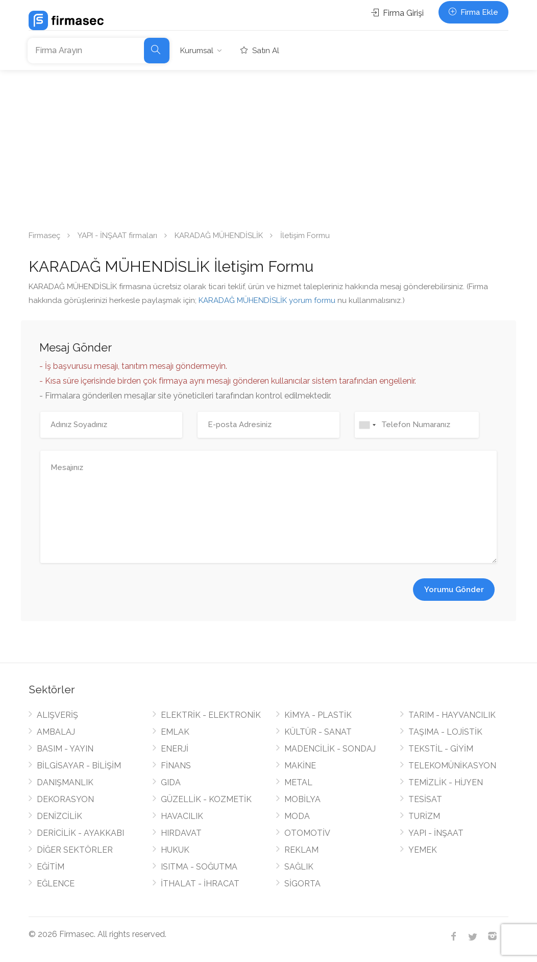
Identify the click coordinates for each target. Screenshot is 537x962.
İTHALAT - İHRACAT (200, 883)
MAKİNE (300, 765)
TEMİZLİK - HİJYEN (445, 782)
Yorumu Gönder (454, 589)
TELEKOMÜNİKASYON (452, 765)
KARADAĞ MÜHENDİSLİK (219, 235)
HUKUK (175, 850)
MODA (297, 816)
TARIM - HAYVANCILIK (452, 715)
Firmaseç (44, 235)
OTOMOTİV (307, 833)
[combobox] (367, 424)
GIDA (171, 782)
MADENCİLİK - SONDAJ (330, 749)
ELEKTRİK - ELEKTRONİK (211, 715)
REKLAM (301, 850)
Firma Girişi (397, 13)
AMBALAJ (56, 732)
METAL (298, 782)
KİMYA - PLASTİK (318, 715)
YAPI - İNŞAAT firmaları (117, 235)
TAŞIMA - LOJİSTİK (445, 732)
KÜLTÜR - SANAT (318, 732)
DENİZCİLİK (59, 816)
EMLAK (175, 732)
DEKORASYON (65, 799)
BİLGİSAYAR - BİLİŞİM (79, 765)
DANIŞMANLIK (65, 782)
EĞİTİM (50, 867)
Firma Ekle (473, 12)
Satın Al (259, 50)
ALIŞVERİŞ (57, 715)
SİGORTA (302, 883)
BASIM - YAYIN (65, 749)
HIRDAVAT (181, 833)
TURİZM (424, 816)
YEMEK (422, 850)
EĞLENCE (56, 883)
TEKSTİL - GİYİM (440, 749)
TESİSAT (425, 799)
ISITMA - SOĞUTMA (199, 867)
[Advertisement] (268, 146)
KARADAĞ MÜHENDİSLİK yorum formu (267, 300)
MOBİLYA (302, 799)
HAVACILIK (182, 816)
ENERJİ (174, 749)
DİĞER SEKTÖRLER (75, 850)
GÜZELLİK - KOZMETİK (206, 799)
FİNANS (176, 765)
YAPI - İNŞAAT (435, 833)
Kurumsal (196, 50)
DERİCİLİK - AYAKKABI (80, 833)
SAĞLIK (298, 867)
